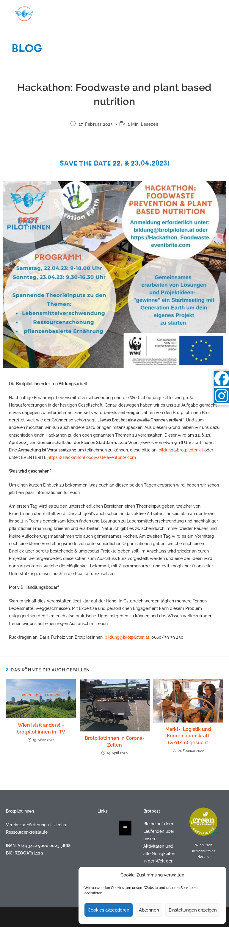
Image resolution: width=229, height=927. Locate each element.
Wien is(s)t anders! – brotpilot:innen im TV (41, 728)
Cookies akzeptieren (108, 910)
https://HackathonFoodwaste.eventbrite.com (92, 457)
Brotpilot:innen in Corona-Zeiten (115, 741)
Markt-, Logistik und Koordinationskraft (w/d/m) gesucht (188, 735)
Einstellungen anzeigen (193, 910)
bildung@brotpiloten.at (181, 450)
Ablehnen (149, 910)
